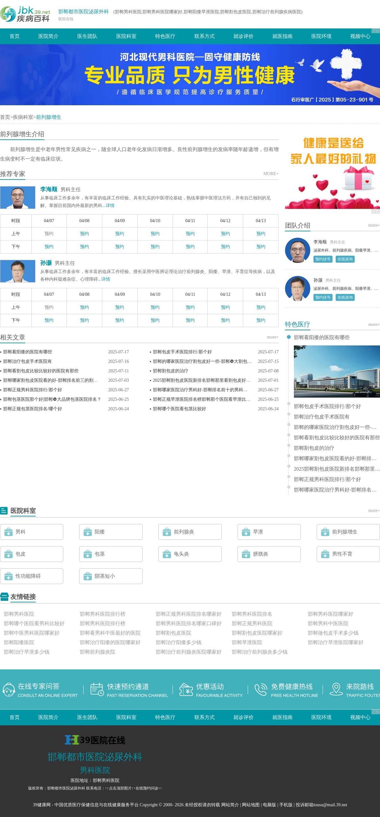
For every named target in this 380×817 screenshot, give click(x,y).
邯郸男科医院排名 (252, 614)
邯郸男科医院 (19, 614)
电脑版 (269, 804)
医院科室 (126, 36)
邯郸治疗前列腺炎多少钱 (260, 652)
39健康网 (42, 804)
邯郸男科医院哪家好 (330, 614)
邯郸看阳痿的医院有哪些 (27, 352)
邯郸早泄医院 (247, 642)
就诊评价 (243, 36)
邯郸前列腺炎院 (97, 652)
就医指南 (282, 36)
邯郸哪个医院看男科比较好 (34, 623)
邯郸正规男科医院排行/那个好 (32, 389)
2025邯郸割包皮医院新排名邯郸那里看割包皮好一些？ (206, 380)
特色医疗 (165, 36)
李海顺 (48, 189)
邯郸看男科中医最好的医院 (110, 633)
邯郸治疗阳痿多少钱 (178, 642)
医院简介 (48, 36)
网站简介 (230, 804)
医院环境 (321, 36)
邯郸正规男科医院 (252, 623)
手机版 (286, 804)
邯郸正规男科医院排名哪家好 (189, 614)
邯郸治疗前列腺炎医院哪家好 (189, 652)
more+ (273, 337)
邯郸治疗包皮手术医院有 (27, 361)
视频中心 (360, 36)
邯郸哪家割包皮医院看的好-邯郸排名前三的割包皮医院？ (59, 380)
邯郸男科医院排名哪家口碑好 (189, 623)
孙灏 (46, 263)
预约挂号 (323, 259)
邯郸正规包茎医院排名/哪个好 (32, 408)
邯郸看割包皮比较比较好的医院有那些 (41, 371)
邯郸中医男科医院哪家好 (32, 633)
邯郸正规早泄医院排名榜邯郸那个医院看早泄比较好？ (206, 399)
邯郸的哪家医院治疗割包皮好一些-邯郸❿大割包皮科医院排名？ (215, 361)
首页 (15, 36)
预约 (49, 233)
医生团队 (87, 36)
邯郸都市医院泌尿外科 (83, 11)
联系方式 (204, 36)
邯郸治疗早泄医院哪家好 (336, 642)
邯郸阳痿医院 (19, 642)
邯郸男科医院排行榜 (102, 614)
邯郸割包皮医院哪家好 (257, 633)
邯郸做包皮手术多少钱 (333, 633)
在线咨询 (345, 259)
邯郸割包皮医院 (173, 633)
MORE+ (271, 173)
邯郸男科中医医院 (328, 623)
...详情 (108, 205)
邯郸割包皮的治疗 (170, 371)
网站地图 (251, 804)
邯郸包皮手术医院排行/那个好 (182, 352)
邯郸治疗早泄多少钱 (26, 652)
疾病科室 (23, 117)
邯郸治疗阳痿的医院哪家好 (110, 642)
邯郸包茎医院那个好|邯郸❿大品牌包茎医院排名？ (52, 399)
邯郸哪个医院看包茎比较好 (179, 408)
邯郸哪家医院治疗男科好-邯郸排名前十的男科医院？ (204, 389)
